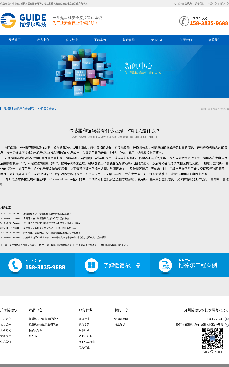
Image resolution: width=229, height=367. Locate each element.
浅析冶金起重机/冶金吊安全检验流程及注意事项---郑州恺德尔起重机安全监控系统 (64, 237)
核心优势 (5, 324)
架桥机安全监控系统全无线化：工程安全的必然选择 (49, 228)
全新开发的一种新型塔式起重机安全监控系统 (46, 218)
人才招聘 (178, 3)
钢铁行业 (84, 330)
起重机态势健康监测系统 (43, 324)
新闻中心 (224, 3)
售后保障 (129, 40)
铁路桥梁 (84, 324)
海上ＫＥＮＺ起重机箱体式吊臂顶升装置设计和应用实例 (52, 223)
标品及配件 (35, 330)
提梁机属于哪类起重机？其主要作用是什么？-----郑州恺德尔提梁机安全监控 (89, 245)
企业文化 (5, 330)
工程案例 (100, 40)
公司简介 (5, 318)
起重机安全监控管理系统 (43, 318)
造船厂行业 (85, 336)
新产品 (33, 336)
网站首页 (14, 40)
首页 (215, 108)
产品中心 (212, 3)
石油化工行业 (87, 341)
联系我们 (189, 3)
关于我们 (199, 3)
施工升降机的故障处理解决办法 (25, 245)
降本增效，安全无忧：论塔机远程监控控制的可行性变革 (52, 232)
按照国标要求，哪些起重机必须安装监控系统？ (47, 213)
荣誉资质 (5, 336)
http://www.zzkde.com (59, 179)
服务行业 (72, 40)
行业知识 (224, 108)
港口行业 (84, 318)
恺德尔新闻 (121, 318)
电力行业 (84, 347)
